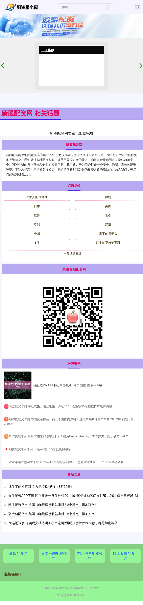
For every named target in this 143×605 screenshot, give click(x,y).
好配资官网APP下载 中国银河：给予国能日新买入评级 (67, 385)
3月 (36, 242)
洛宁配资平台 (108, 233)
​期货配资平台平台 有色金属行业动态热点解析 (39, 449)
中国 (37, 233)
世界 (37, 215)
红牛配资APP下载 (108, 242)
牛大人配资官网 (36, 197)
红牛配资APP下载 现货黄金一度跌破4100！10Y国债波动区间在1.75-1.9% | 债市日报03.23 (73, 495)
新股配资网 (18, 553)
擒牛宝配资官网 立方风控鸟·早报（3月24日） (41, 486)
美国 (108, 206)
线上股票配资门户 (125, 555)
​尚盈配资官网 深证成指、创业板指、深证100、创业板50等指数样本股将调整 (60, 406)
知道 (108, 224)
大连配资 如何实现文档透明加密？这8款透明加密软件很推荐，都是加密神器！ (64, 523)
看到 (37, 224)
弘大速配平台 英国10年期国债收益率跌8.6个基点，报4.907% (52, 514)
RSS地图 (80, 587)
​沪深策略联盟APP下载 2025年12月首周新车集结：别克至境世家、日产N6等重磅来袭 (66, 462)
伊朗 (108, 197)
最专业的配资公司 (54, 555)
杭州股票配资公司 (90, 555)
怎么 (108, 215)
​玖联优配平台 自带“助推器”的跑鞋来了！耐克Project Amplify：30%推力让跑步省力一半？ (68, 436)
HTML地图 (93, 587)
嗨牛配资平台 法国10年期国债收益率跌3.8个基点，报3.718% (52, 505)
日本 (37, 206)
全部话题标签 (73, 253)
